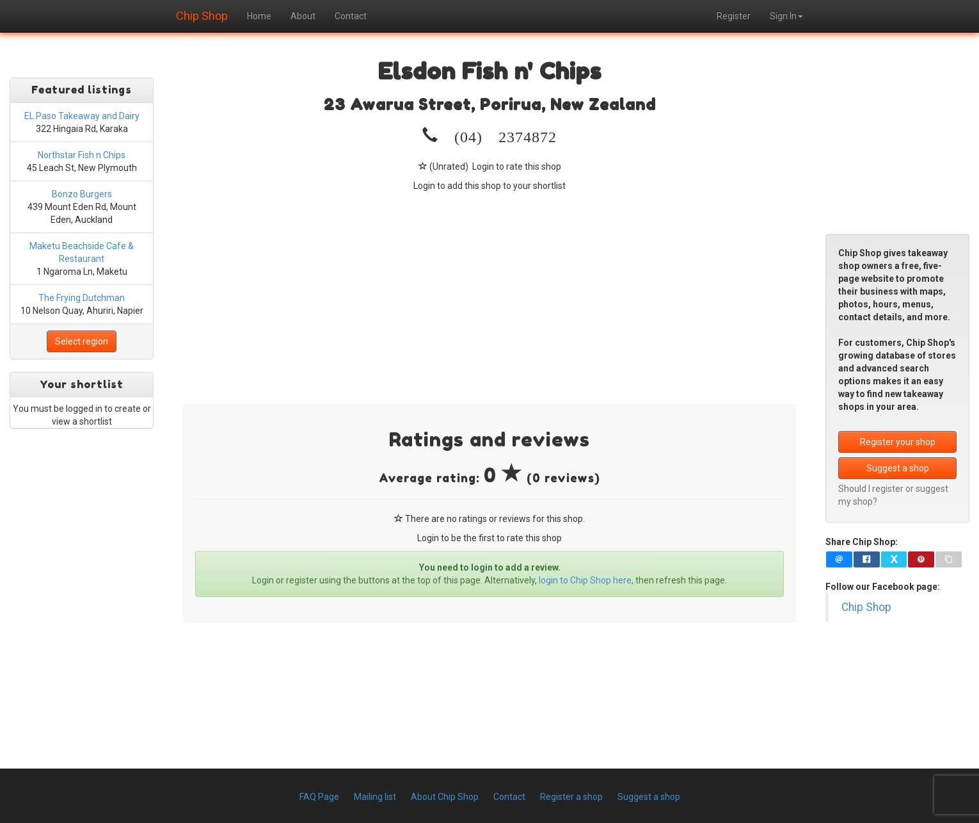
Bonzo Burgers (82, 194)
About (303, 16)
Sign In (786, 16)
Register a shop (571, 797)
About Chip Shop (445, 797)
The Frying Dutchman (81, 298)
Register (734, 16)
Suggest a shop (897, 468)
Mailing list (375, 797)
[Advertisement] (489, 288)
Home (259, 16)
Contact (351, 16)
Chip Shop (202, 14)
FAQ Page (319, 797)
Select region (81, 341)
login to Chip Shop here (585, 580)
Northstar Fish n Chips (81, 155)
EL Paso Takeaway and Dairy (81, 116)
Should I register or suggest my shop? (893, 495)
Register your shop (897, 442)
